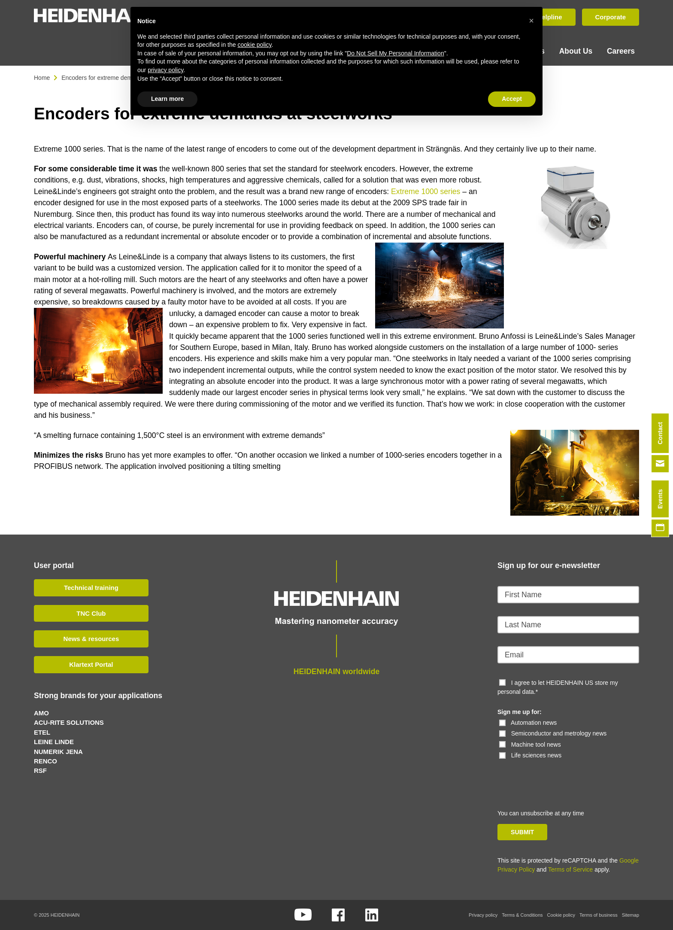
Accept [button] (512, 98)
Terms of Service (570, 869)
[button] (531, 20)
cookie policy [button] (254, 44)
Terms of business (598, 915)
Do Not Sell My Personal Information (395, 53)
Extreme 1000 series (425, 191)
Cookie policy (561, 915)
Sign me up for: (519, 711)
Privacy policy (483, 915)
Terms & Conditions (522, 915)
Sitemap (630, 915)
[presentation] (556, 776)
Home (42, 77)
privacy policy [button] (165, 70)
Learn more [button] (167, 98)
